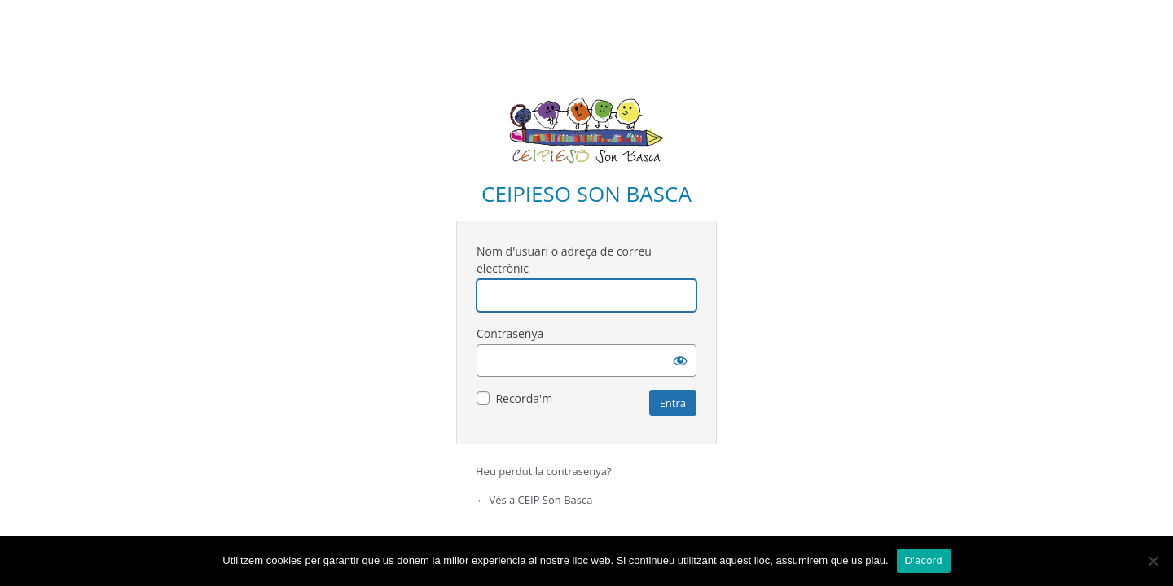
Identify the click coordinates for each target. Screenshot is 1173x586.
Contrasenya (510, 333)
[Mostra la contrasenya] (680, 360)
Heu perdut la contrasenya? (544, 471)
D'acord (923, 560)
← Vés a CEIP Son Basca (534, 499)
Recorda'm (523, 398)
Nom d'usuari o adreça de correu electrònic (564, 259)
